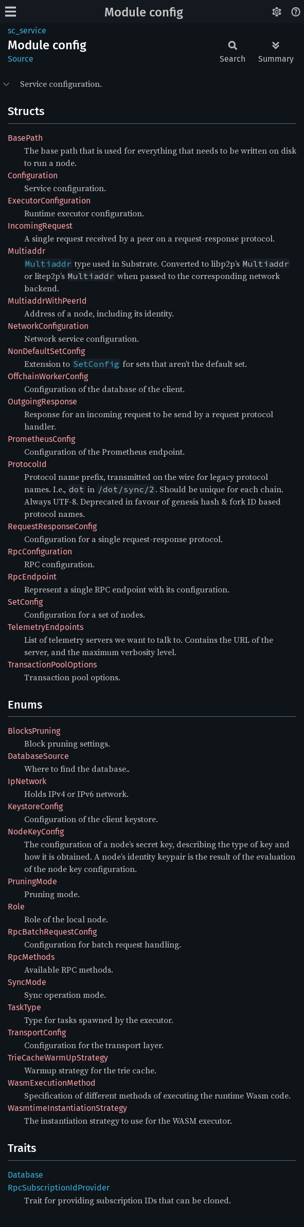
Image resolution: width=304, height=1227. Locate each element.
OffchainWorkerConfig (48, 376)
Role (16, 907)
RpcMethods (31, 957)
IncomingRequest (40, 226)
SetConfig (25, 602)
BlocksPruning (34, 731)
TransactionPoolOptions (52, 665)
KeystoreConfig (35, 806)
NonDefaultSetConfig (46, 351)
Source (20, 59)
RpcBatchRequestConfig (52, 932)
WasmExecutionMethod (52, 1083)
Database (25, 1175)
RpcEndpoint (32, 577)
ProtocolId (27, 464)
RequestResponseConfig (52, 526)
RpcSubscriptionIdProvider (59, 1188)
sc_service (27, 30)
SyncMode (27, 982)
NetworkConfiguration (48, 326)
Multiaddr (26, 251)
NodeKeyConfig (36, 831)
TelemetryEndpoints (45, 627)
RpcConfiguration (40, 551)
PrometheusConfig (41, 439)
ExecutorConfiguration (49, 201)
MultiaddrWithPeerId (47, 301)
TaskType (24, 1007)
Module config (143, 12)
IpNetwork (27, 781)
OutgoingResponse (42, 401)
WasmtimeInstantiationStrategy (67, 1108)
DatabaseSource (38, 756)
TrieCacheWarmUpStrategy (58, 1058)
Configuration (33, 175)
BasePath (25, 138)
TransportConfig (37, 1032)
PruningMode (32, 881)
